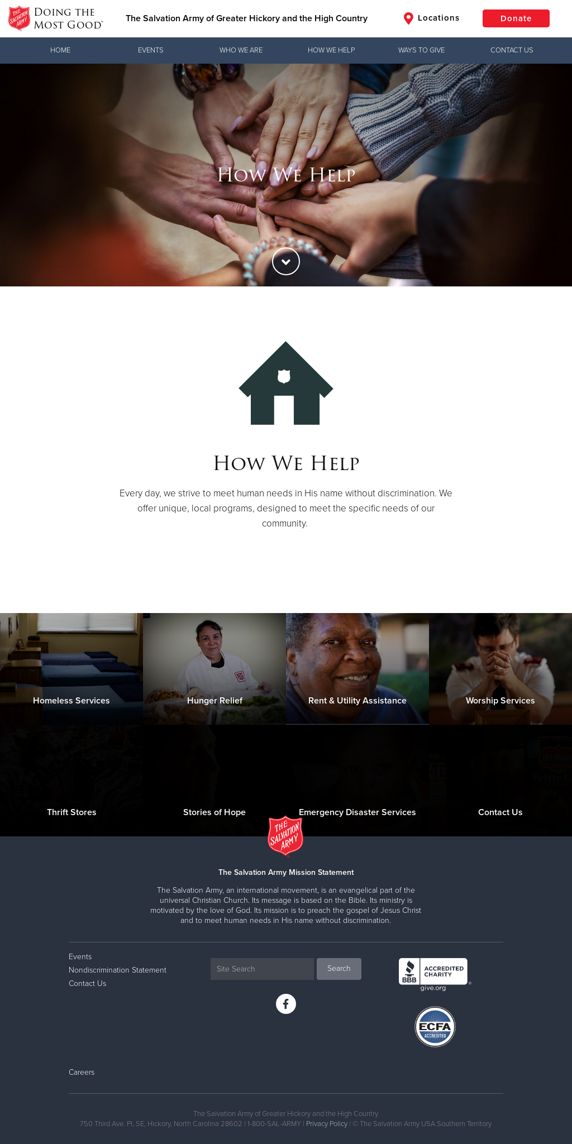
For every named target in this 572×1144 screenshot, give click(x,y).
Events (151, 50)
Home (60, 50)
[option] (286, 175)
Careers (81, 1072)
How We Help (331, 50)
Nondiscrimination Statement (117, 970)
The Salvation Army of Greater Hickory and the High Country (247, 18)
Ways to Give (421, 50)
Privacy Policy (326, 1123)
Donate (516, 18)
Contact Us (511, 50)
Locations (432, 18)
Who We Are (241, 50)
